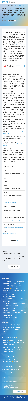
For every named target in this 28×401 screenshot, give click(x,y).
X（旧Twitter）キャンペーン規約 (9, 397)
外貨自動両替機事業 (7, 315)
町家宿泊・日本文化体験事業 (10, 317)
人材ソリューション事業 (9, 308)
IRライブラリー (7, 342)
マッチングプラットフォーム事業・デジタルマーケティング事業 (14, 291)
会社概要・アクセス (20, 329)
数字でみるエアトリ (8, 329)
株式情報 (5, 344)
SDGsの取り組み (7, 361)
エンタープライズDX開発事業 (10, 303)
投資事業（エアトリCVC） (18, 286)
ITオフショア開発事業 (19, 281)
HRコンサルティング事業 (9, 296)
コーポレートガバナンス (18, 342)
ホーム (9, 5)
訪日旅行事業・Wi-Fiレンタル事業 (11, 283)
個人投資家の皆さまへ (14, 344)
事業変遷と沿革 (19, 327)
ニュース (11, 5)
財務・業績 (19, 340)
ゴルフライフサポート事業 (19, 312)
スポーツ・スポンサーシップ (10, 359)
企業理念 (19, 325)
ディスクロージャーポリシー (18, 347)
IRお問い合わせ (16, 349)
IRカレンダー (6, 347)
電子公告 (11, 351)
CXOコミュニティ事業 (8, 294)
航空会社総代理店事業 (8, 299)
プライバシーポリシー (8, 396)
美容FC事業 (22, 303)
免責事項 (5, 351)
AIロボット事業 (6, 312)
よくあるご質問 (6, 349)
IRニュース (5, 340)
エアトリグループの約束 (9, 325)
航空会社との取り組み (8, 327)
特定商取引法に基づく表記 (20, 397)
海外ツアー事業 (6, 301)
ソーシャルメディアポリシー (18, 396)
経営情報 (12, 340)
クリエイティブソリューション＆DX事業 (13, 310)
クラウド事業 (14, 288)
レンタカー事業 (19, 299)
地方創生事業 (6, 288)
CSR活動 (15, 361)
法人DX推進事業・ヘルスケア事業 (11, 305)
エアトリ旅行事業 (7, 281)
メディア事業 (6, 286)
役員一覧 (5, 332)
